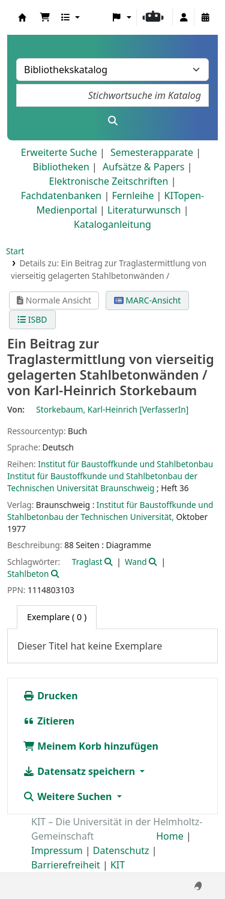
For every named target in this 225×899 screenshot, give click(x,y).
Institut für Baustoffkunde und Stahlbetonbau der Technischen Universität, (110, 510)
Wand (136, 561)
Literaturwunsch (144, 210)
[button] (45, 17)
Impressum (57, 850)
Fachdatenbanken (61, 195)
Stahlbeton (28, 573)
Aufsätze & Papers (143, 166)
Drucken (50, 695)
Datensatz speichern (80, 771)
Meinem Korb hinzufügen (90, 746)
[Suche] (112, 120)
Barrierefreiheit (65, 864)
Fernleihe (133, 195)
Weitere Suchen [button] (69, 796)
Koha (22, 17)
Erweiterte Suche (59, 152)
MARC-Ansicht (147, 300)
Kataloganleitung (112, 224)
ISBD (32, 319)
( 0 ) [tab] (56, 617)
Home (170, 836)
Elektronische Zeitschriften (109, 181)
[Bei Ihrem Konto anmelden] (183, 17)
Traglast (87, 561)
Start (15, 251)
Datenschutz (121, 850)
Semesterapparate (151, 152)
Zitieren (48, 720)
